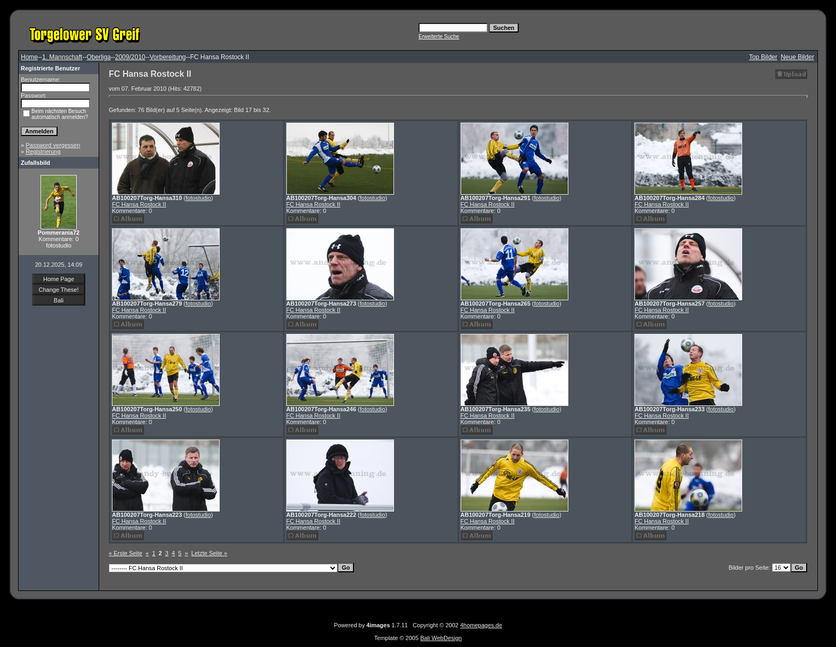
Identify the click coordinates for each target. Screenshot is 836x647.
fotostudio (198, 198)
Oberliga (98, 57)
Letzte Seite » (209, 553)
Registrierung (43, 151)
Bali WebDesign (441, 638)
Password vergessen (53, 145)
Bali (58, 300)
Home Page (58, 279)
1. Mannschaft (62, 57)
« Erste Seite (125, 553)
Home (29, 57)
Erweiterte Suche (439, 36)
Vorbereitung (167, 57)
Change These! (58, 289)
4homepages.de (481, 625)
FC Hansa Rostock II (139, 204)
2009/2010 (130, 57)
